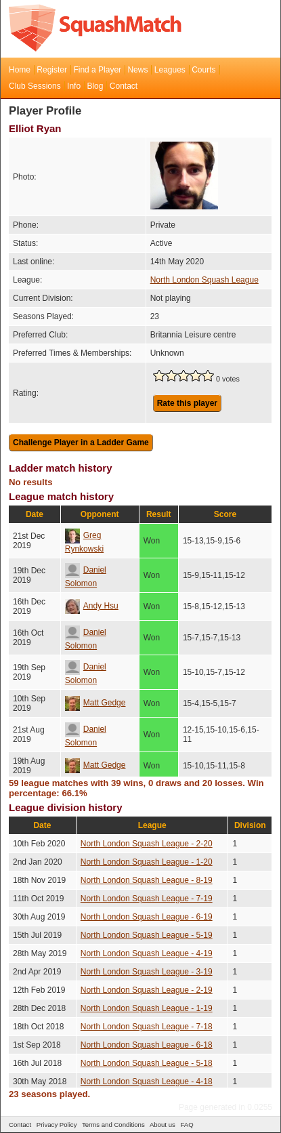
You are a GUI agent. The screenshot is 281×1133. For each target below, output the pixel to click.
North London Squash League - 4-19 (147, 953)
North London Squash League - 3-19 (147, 971)
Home (19, 70)
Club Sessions (35, 86)
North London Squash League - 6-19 (147, 917)
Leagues (170, 70)
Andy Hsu (91, 606)
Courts (203, 70)
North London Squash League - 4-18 (147, 1081)
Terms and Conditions (113, 1124)
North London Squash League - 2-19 (147, 990)
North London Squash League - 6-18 (147, 1045)
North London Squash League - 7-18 (147, 1026)
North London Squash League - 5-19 (147, 935)
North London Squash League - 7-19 (147, 898)
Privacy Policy (57, 1124)
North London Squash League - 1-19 (147, 1008)
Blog (95, 86)
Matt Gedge (95, 702)
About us (162, 1124)
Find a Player (97, 70)
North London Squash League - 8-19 (147, 880)
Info (74, 86)
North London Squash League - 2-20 (147, 843)
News (137, 70)
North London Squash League (204, 280)
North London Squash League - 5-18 (147, 1063)
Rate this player (187, 403)
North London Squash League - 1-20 (147, 862)
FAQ (186, 1124)
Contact (123, 86)
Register (52, 70)
